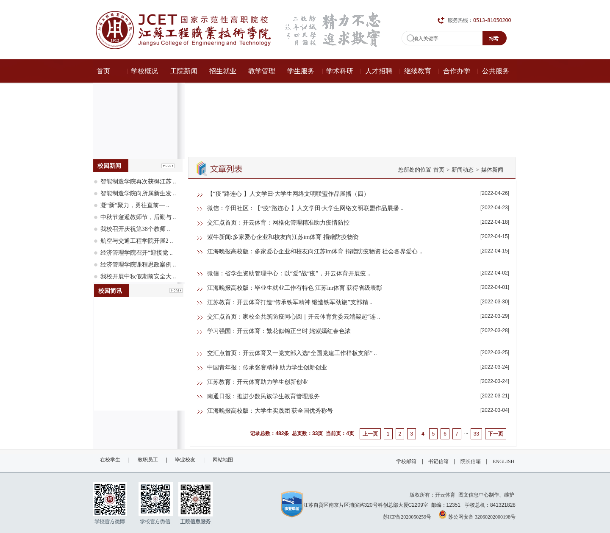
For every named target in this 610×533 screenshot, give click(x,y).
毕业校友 (185, 460)
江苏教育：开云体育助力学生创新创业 (257, 382)
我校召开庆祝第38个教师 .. (135, 229)
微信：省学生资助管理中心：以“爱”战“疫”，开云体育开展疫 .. (288, 273)
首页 (438, 170)
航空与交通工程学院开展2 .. (136, 241)
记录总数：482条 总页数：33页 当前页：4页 (302, 433)
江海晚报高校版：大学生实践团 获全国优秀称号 (270, 411)
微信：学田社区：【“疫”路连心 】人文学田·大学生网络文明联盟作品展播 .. (305, 208)
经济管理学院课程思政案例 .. (138, 264)
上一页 (370, 434)
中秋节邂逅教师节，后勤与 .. (138, 217)
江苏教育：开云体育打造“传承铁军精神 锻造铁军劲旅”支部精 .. (289, 302)
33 (476, 434)
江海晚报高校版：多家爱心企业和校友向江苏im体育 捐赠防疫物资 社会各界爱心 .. (314, 251)
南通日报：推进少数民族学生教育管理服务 (263, 396)
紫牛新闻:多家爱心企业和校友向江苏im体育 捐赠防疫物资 (283, 237)
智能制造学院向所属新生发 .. (138, 193)
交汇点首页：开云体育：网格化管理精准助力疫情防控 (278, 222)
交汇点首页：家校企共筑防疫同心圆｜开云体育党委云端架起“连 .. (293, 317)
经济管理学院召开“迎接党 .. (136, 253)
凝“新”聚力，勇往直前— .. (134, 205)
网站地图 (223, 460)
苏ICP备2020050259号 (407, 517)
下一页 (495, 434)
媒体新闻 (492, 170)
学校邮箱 (406, 461)
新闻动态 (463, 170)
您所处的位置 (414, 170)
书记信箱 (438, 461)
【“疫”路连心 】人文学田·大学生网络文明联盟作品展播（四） (288, 194)
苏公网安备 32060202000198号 (477, 514)
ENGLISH (503, 461)
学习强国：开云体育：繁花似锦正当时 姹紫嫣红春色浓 (279, 331)
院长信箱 (470, 461)
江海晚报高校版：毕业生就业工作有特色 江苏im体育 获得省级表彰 (295, 288)
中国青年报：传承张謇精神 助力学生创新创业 (267, 367)
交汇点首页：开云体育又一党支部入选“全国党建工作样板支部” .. (292, 353)
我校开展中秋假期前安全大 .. (138, 276)
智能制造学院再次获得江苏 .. (138, 181)
